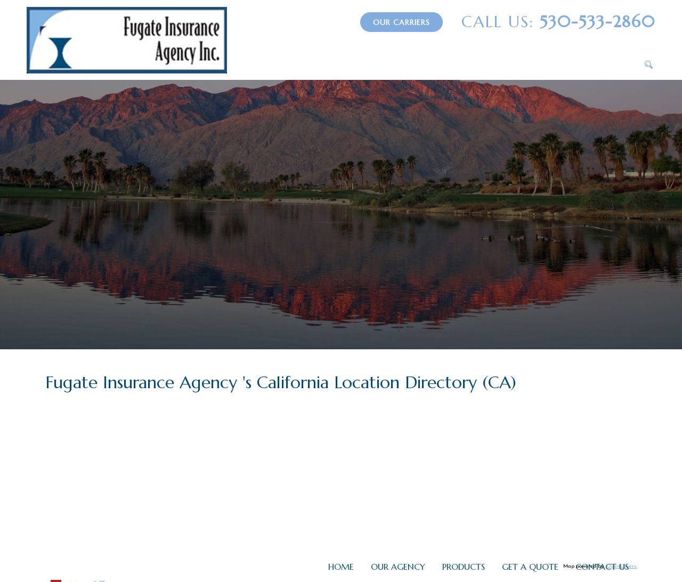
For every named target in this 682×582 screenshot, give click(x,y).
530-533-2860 (558, 21)
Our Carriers (401, 22)
